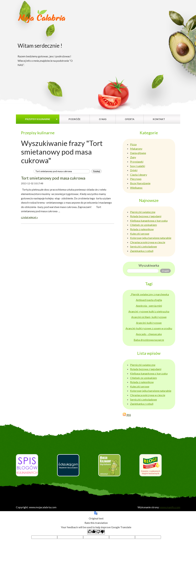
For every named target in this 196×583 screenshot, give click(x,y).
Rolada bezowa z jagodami (145, 216)
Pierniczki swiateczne (142, 212)
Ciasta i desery (138, 174)
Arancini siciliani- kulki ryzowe (149, 317)
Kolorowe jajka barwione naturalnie (150, 237)
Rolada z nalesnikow (142, 229)
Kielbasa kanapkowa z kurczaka (149, 220)
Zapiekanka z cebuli (141, 250)
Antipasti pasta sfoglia (149, 299)
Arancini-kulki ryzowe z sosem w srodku (149, 328)
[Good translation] (91, 531)
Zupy (133, 157)
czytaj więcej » (29, 217)
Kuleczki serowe (139, 233)
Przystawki (136, 161)
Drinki (133, 170)
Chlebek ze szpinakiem (143, 224)
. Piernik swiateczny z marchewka (149, 294)
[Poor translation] (100, 531)
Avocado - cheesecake (149, 334)
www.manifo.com (170, 507)
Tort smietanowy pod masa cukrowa (53, 178)
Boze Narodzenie (140, 183)
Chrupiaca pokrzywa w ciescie (147, 242)
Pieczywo (135, 178)
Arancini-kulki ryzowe (149, 322)
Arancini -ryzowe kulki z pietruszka (148, 311)
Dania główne (138, 153)
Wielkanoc (136, 187)
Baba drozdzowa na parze (149, 339)
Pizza (133, 144)
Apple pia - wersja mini (149, 305)
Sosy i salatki (137, 166)
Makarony (136, 148)
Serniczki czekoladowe (143, 246)
